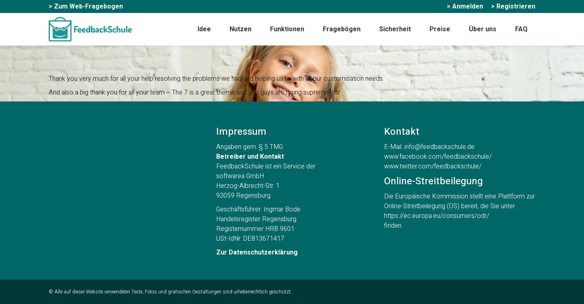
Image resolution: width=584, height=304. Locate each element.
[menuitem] (86, 6)
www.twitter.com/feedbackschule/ (432, 166)
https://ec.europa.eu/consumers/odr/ (436, 216)
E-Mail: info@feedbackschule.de (429, 147)
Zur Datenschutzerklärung (257, 252)
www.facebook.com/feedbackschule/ (438, 157)
